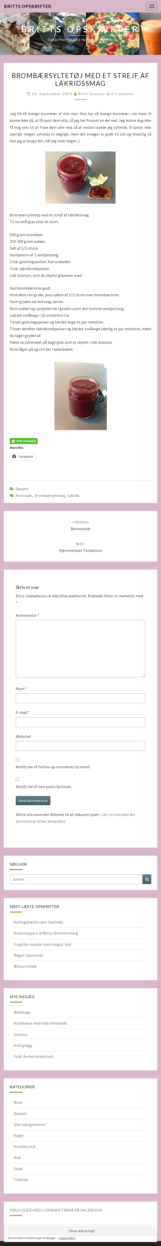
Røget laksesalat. (29, 955)
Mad (17, 1157)
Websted (23, 736)
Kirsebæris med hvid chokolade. (40, 1023)
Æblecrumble (25, 966)
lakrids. (73, 495)
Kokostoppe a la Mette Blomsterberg (46, 933)
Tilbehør (21, 1179)
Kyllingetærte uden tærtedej (38, 922)
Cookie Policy (67, 1238)
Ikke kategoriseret (29, 1124)
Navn (21, 688)
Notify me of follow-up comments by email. (53, 766)
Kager (19, 1135)
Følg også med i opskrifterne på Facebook (56, 1210)
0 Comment (122, 94)
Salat (18, 1168)
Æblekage (22, 1012)
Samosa (20, 1034)
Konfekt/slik (24, 1146)
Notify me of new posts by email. (44, 786)
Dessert (22, 488)
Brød (18, 1102)
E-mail (23, 712)
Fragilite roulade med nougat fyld (42, 944)
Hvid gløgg (23, 1045)
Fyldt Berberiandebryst (33, 1056)
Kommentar (27, 615)
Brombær (23, 495)
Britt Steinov (91, 94)
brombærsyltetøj (49, 495)
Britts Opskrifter (27, 6)
